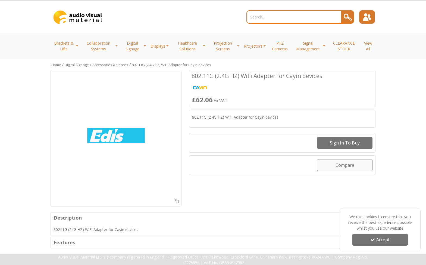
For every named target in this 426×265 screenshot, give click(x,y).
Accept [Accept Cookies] (380, 240)
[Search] (293, 17)
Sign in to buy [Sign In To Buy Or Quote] (345, 143)
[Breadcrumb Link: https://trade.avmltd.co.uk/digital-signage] (77, 64)
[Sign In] (367, 17)
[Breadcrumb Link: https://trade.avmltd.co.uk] (56, 64)
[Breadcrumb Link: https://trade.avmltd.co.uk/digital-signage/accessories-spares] (110, 64)
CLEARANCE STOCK (344, 46)
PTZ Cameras (280, 46)
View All (368, 46)
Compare (345, 165)
